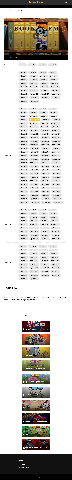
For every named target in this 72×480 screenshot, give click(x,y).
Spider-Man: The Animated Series (38, 421)
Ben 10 (27, 434)
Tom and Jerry (30, 355)
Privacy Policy (25, 468)
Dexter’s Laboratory (32, 395)
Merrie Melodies (31, 329)
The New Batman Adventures (36, 447)
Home (5, 11)
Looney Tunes (30, 342)
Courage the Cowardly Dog (35, 408)
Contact (23, 464)
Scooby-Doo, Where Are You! (36, 368)
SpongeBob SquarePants (34, 382)
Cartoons (12, 11)
